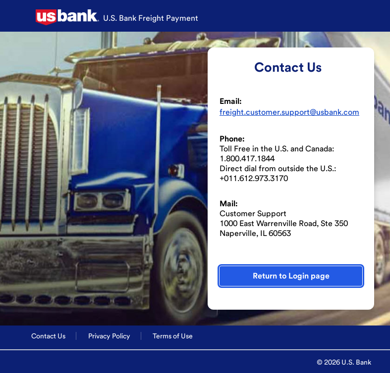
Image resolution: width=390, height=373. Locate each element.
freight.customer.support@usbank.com (289, 112)
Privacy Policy (109, 336)
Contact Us (48, 336)
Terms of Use (173, 336)
